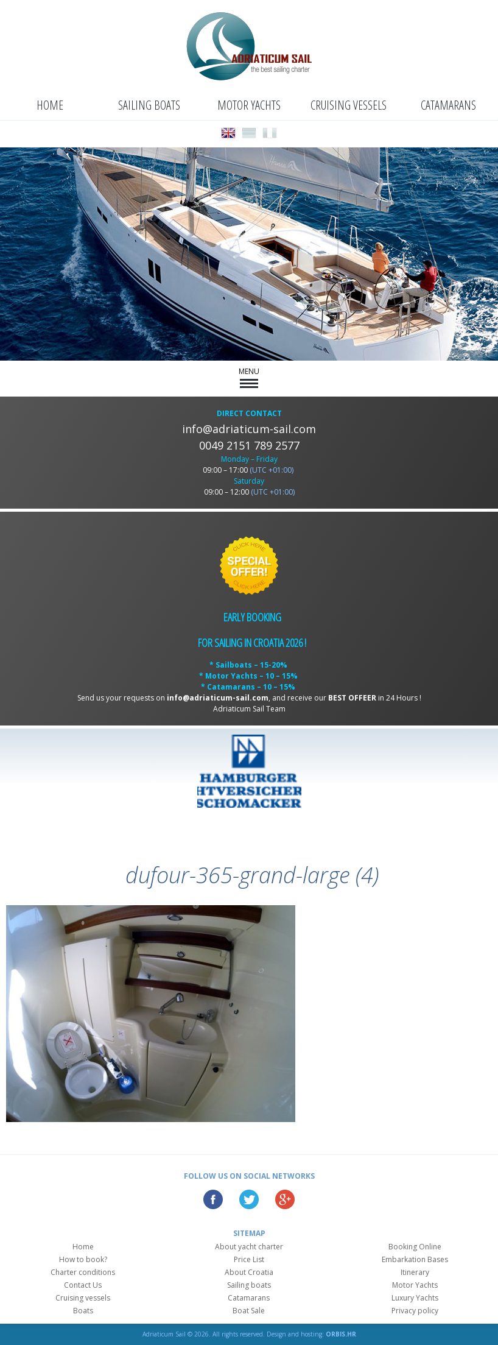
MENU (249, 377)
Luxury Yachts (414, 1298)
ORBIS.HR (341, 1334)
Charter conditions (83, 1272)
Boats (83, 1310)
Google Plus (285, 1199)
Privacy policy (414, 1310)
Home (50, 105)
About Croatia (249, 1272)
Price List (249, 1259)
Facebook (213, 1199)
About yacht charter (249, 1246)
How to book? (83, 1259)
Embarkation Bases (415, 1259)
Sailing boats (149, 105)
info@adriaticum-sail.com (249, 429)
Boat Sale (249, 1310)
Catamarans (448, 105)
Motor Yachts (249, 105)
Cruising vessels (348, 105)
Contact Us (83, 1285)
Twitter (249, 1199)
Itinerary (415, 1272)
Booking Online (414, 1246)
